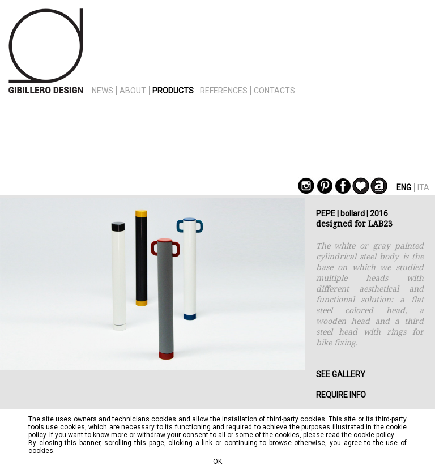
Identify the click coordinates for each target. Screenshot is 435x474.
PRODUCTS (173, 90)
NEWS (102, 90)
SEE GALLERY (340, 374)
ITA (423, 187)
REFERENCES (224, 90)
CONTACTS (274, 90)
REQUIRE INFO (341, 394)
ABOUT (133, 90)
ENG (403, 187)
